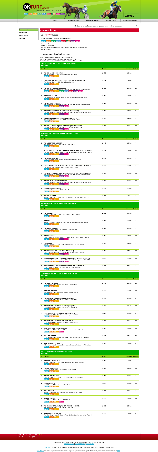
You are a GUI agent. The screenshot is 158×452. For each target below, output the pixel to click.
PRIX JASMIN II (49, 391)
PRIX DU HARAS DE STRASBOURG (55, 181)
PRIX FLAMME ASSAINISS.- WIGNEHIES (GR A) (59, 298)
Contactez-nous (43, 435)
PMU (118, 451)
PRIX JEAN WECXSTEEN (52, 343)
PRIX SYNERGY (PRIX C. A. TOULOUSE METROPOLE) (61, 110)
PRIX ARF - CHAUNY (50, 290)
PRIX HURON (48, 243)
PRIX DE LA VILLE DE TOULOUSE (55, 88)
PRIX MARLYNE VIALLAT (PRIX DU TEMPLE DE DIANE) (61, 406)
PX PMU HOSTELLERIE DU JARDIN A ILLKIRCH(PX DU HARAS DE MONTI (67, 150)
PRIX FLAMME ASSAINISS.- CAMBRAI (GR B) (58, 321)
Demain (55, 35)
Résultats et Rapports (130, 20)
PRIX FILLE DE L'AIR (50, 95)
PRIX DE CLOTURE (50, 196)
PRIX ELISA (47, 220)
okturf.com (47, 447)
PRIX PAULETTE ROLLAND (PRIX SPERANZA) (59, 251)
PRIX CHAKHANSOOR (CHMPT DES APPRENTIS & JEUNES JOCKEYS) (67, 258)
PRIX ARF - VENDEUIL (51, 283)
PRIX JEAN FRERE (50, 336)
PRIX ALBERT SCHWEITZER (53, 143)
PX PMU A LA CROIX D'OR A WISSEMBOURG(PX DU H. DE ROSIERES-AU (67, 173)
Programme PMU (73, 20)
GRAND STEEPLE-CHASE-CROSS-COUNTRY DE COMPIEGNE (64, 266)
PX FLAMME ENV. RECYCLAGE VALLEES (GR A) (59, 313)
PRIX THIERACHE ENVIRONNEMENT (56, 328)
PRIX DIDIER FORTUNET (52, 360)
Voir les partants (46, 49)
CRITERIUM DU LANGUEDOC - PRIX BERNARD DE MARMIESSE (64, 80)
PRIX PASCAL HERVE (51, 158)
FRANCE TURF (69, 444)
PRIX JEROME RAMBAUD (52, 103)
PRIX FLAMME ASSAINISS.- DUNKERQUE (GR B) (59, 305)
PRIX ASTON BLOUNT (51, 228)
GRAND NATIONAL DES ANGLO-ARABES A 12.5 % (60, 118)
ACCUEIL (129, 16)
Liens (50, 435)
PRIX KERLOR (48, 213)
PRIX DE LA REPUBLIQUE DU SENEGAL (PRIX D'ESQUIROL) (63, 126)
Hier (42, 35)
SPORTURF (90, 444)
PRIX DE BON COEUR (51, 368)
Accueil (54, 20)
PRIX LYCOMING (49, 235)
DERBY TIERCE (80, 444)
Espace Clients (111, 20)
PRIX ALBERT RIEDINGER (52, 188)
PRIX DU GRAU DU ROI (51, 376)
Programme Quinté (92, 20)
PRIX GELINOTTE (49, 383)
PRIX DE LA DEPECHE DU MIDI (54, 73)
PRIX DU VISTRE (49, 398)
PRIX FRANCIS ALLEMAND (52, 413)
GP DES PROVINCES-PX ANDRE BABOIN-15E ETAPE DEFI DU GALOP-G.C (68, 165)
